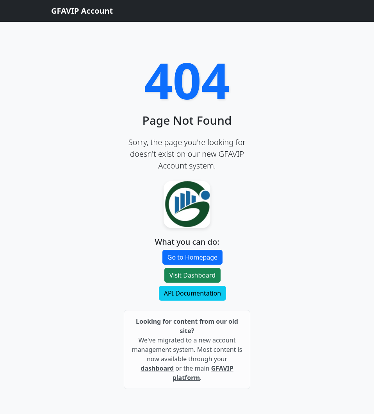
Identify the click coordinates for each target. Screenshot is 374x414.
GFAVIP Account (82, 10)
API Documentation (192, 293)
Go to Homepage (192, 257)
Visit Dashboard (192, 275)
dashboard (157, 368)
